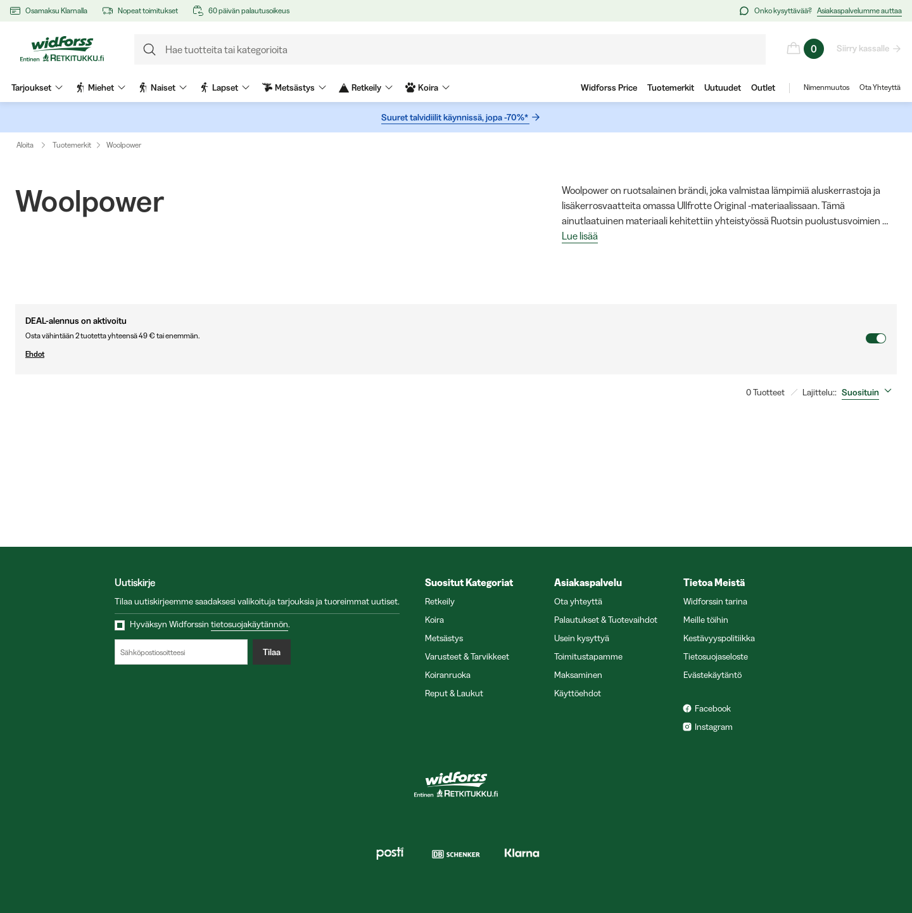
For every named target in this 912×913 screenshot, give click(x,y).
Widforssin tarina (715, 601)
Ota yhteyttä (578, 601)
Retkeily (440, 601)
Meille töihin (705, 619)
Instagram (714, 726)
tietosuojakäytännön (249, 624)
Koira (434, 619)
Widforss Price (609, 87)
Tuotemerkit (670, 87)
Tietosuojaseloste (715, 656)
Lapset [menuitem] (224, 87)
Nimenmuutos (826, 87)
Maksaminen (578, 674)
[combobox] (869, 392)
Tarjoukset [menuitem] (37, 87)
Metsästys (444, 638)
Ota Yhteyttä (880, 87)
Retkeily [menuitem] (366, 87)
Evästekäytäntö (712, 674)
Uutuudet (722, 87)
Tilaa (272, 652)
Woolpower (123, 145)
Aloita (33, 145)
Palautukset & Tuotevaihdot (605, 619)
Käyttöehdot (577, 693)
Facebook (713, 708)
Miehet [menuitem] (100, 87)
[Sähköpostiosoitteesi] (181, 652)
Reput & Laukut (454, 693)
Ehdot (445, 354)
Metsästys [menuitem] (294, 87)
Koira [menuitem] (427, 87)
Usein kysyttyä (581, 638)
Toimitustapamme (588, 656)
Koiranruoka (448, 674)
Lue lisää (580, 236)
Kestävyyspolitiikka (719, 638)
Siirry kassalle (863, 48)
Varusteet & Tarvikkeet (467, 656)
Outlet (763, 87)
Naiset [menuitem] (162, 87)
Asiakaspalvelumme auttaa (859, 10)
